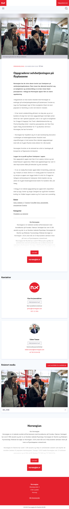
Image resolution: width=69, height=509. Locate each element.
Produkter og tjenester (20, 214)
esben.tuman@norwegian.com (34, 350)
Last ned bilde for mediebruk (56, 365)
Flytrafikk (33, 203)
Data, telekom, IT (19, 203)
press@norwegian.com (34, 309)
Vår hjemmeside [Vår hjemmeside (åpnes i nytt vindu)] (34, 498)
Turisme (27, 203)
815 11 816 (34, 311)
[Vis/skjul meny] (3, 8)
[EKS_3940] (34, 388)
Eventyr (24, 205)
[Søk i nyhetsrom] (66, 8)
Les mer (34, 252)
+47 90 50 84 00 (34, 352)
